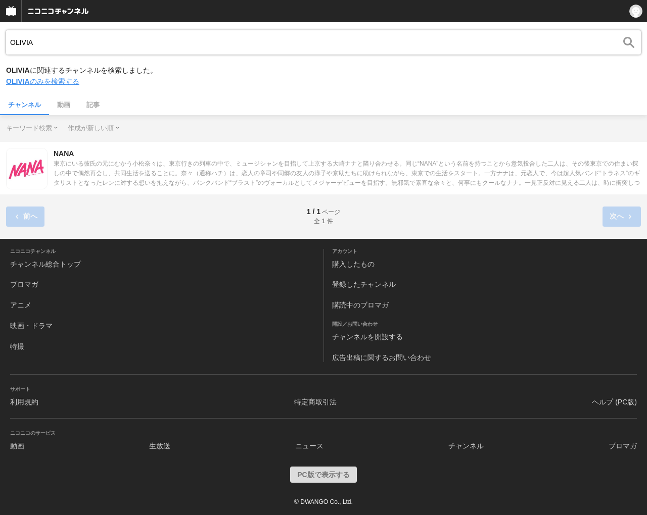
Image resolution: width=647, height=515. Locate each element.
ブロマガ (24, 284)
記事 (93, 105)
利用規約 (24, 402)
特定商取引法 (315, 402)
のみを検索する (42, 81)
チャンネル (24, 105)
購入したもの (353, 264)
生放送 (159, 446)
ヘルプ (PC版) (614, 402)
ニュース (309, 446)
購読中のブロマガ (360, 305)
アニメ (20, 305)
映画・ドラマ (31, 326)
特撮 (17, 346)
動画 (63, 105)
